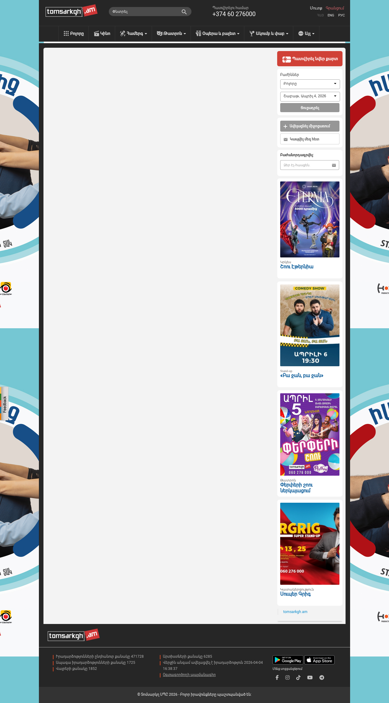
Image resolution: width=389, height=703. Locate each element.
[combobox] (310, 84)
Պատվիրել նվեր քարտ (310, 59)
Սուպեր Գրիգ (295, 594)
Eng (331, 15)
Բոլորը (77, 33)
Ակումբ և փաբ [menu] (272, 33)
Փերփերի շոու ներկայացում (296, 488)
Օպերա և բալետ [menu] (220, 33)
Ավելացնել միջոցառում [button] (306, 126)
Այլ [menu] (310, 33)
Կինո (105, 33)
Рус (341, 15)
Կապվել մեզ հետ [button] (301, 139)
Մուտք (316, 8)
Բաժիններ (289, 75)
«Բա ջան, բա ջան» (301, 375)
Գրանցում (335, 8)
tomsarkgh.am (295, 612)
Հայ (320, 15)
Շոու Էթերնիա (296, 267)
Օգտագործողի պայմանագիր (189, 675)
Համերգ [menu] (137, 33)
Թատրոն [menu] (175, 33)
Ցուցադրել (310, 108)
